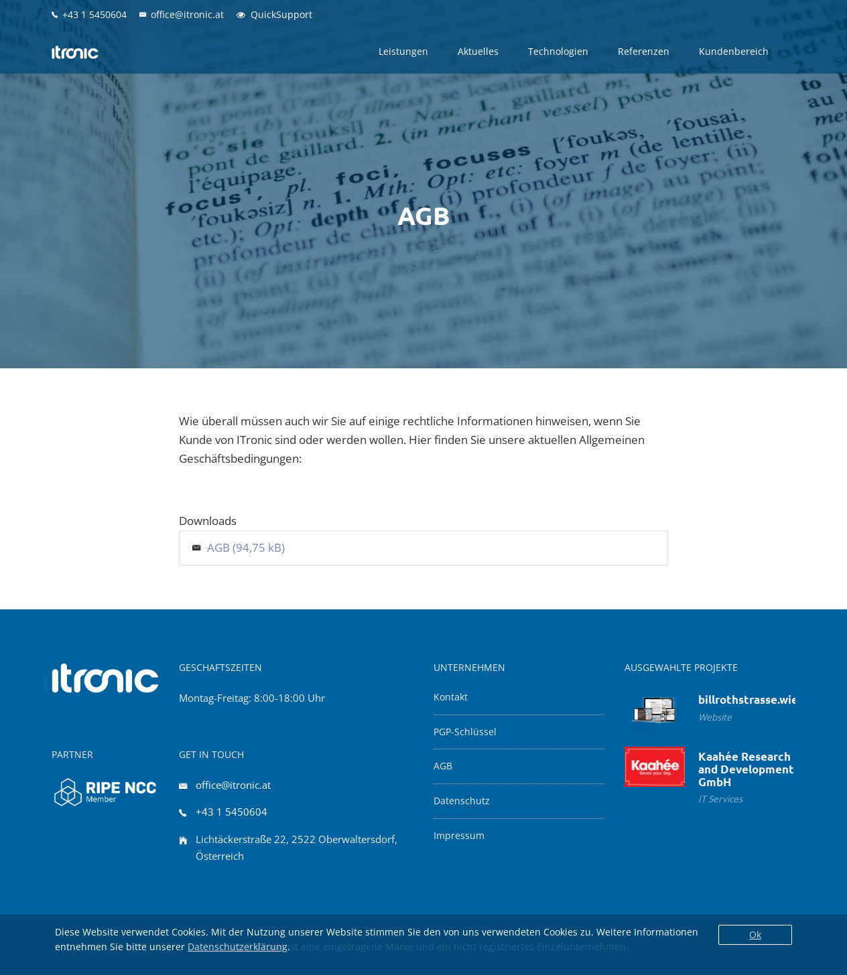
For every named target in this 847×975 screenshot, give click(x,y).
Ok (755, 934)
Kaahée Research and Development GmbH (746, 769)
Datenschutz (462, 801)
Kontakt (451, 697)
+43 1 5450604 (231, 811)
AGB (443, 766)
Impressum (459, 836)
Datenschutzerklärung (237, 946)
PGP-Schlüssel (465, 732)
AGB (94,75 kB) (246, 547)
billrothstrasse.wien (751, 699)
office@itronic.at (233, 785)
